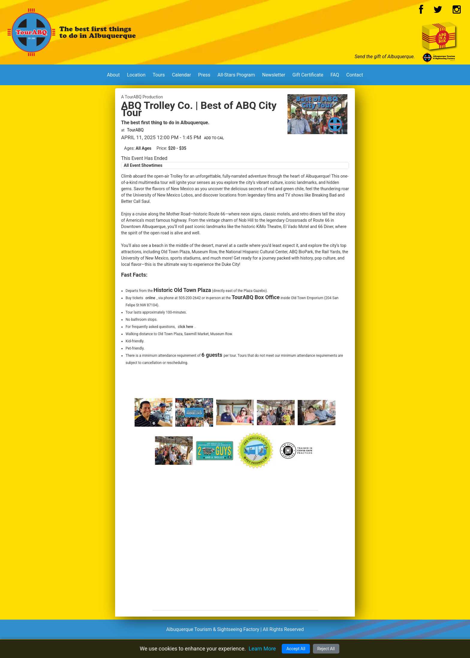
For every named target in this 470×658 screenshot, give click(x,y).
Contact (354, 75)
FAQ (334, 75)
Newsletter (273, 75)
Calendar (181, 75)
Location (136, 75)
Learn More (262, 648)
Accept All (295, 648)
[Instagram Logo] (456, 11)
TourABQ (135, 130)
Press (204, 75)
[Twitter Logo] (438, 11)
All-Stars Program (236, 75)
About (113, 75)
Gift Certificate (307, 75)
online (150, 298)
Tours (159, 75)
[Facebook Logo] (421, 11)
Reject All (326, 648)
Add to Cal (214, 138)
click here (185, 327)
